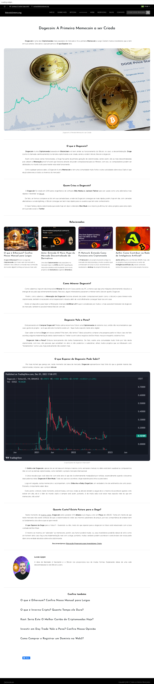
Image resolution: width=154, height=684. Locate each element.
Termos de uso (9, 682)
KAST (27, 6)
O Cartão (19, 6)
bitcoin (41, 194)
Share (26, 658)
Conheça (14, 6)
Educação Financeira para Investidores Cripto (84, 543)
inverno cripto (46, 515)
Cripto (24, 6)
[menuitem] (53, 12)
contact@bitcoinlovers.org (41, 6)
